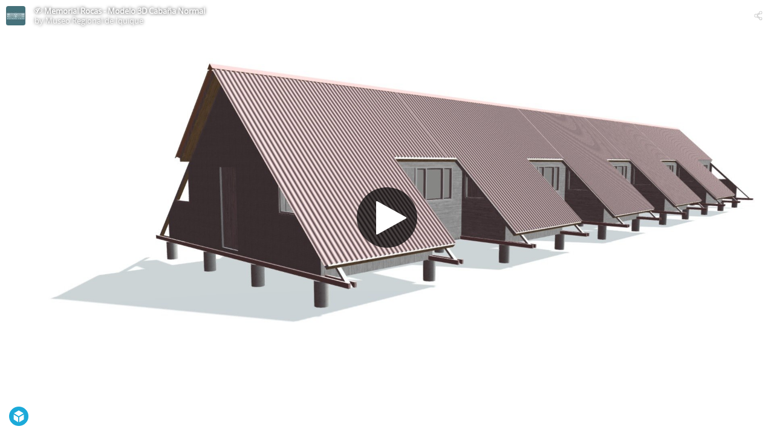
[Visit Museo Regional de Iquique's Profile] (15, 15)
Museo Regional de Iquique (94, 20)
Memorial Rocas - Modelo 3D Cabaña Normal (124, 10)
